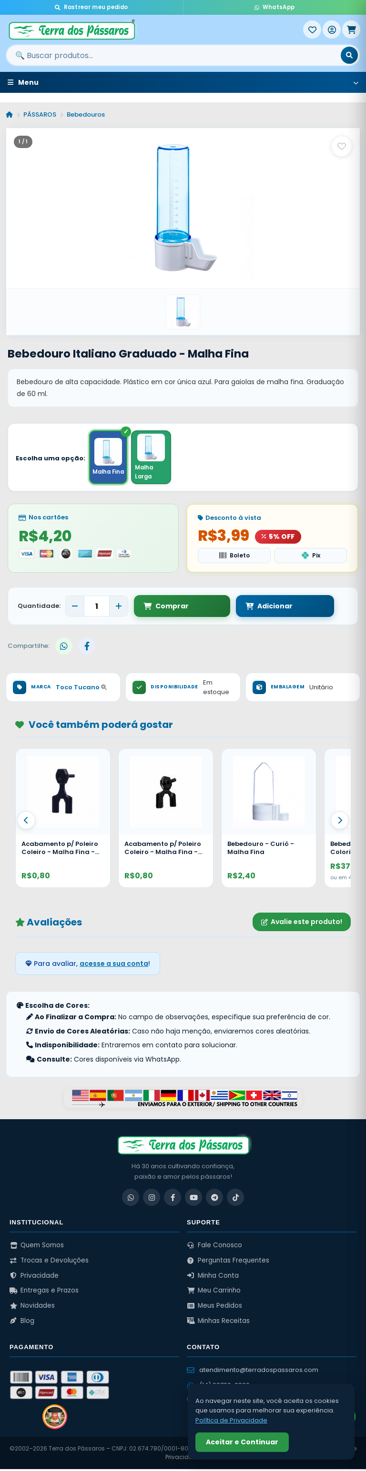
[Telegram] (214, 1199)
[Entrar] (332, 29)
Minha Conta (213, 1277)
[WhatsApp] (130, 1199)
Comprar (166, 608)
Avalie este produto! (301, 924)
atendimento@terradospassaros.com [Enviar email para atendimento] (252, 1372)
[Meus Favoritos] (312, 29)
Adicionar (237, 608)
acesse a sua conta (114, 965)
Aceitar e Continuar (242, 1442)
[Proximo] (340, 822)
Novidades (32, 1307)
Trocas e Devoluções (49, 1262)
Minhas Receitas (218, 1322)
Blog (22, 1322)
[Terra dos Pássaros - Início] (154, 29)
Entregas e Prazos (44, 1292)
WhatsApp (274, 7)
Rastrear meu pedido (91, 7)
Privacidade (34, 1277)
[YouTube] (193, 1199)
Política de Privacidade (231, 1420)
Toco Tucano (81, 689)
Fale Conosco (214, 1247)
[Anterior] (26, 822)
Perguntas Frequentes (228, 1262)
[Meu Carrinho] (351, 29)
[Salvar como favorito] (341, 146)
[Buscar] (349, 55)
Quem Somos (37, 1247)
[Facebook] (172, 1199)
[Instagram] (151, 1199)
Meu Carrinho (214, 1292)
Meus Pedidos (214, 1307)
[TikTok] (235, 1199)
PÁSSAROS (39, 114)
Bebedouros (86, 114)
